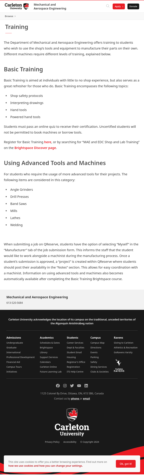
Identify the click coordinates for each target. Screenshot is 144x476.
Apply (117, 6)
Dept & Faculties (75, 349)
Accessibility (69, 443)
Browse (132, 16)
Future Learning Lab (51, 373)
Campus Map (97, 344)
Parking (94, 358)
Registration (73, 368)
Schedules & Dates (50, 344)
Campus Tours (14, 368)
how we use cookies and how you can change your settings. (45, 465)
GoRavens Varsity (123, 353)
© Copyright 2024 (89, 443)
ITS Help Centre (75, 373)
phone (75, 400)
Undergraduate (14, 344)
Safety (93, 363)
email (86, 400)
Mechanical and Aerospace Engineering (50, 6)
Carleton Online (48, 368)
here (47, 143)
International (13, 353)
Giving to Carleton (123, 344)
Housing (71, 358)
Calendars (45, 363)
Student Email (74, 353)
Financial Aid (13, 363)
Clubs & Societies (99, 373)
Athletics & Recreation (126, 349)
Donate (133, 6)
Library (43, 353)
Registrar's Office (76, 363)
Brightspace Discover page (35, 149)
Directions (95, 349)
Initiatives (11, 373)
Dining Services (98, 368)
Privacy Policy (52, 443)
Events (94, 353)
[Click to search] (107, 6)
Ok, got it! (126, 464)
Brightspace (46, 349)
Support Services (49, 358)
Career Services (75, 344)
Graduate (11, 349)
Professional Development (20, 358)
